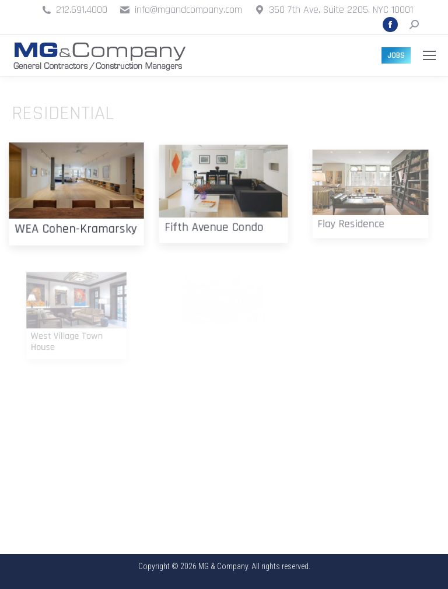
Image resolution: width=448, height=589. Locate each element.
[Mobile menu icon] (429, 55)
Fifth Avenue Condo (216, 220)
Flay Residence (356, 216)
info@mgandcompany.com (188, 9)
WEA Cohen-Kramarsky (75, 224)
